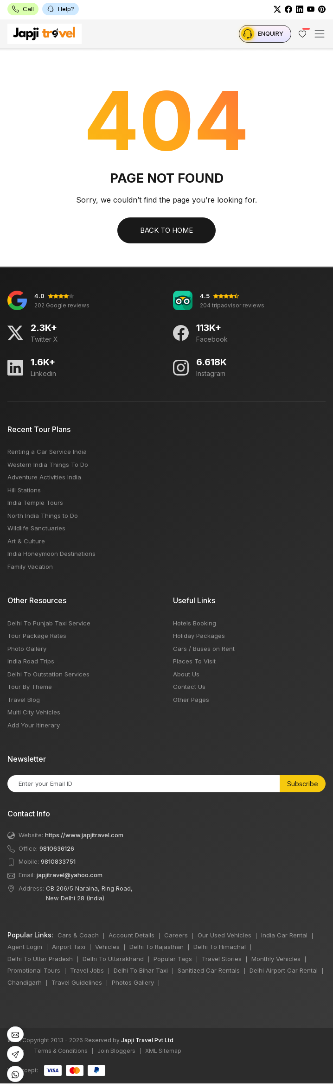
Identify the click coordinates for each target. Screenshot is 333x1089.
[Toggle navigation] (320, 33)
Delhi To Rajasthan (156, 946)
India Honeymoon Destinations (51, 553)
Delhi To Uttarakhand (113, 958)
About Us (186, 674)
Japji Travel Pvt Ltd (147, 1040)
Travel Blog (23, 699)
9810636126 (56, 848)
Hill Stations (24, 490)
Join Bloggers (116, 1050)
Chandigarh (24, 982)
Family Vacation (30, 566)
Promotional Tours (33, 970)
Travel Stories (222, 958)
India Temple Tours (35, 502)
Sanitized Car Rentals (209, 970)
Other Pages (191, 699)
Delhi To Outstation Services (48, 674)
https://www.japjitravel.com (84, 835)
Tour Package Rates (36, 635)
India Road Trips (30, 661)
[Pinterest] (322, 9)
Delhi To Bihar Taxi (141, 970)
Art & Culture (26, 541)
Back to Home (166, 230)
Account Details (131, 935)
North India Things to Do (42, 515)
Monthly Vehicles (276, 958)
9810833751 (58, 861)
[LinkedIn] (299, 9)
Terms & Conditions (61, 1050)
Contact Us (189, 686)
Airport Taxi (68, 946)
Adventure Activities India (44, 477)
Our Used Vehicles (224, 935)
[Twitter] (277, 9)
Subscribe (302, 784)
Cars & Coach (78, 935)
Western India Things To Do (47, 464)
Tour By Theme (29, 686)
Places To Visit (194, 661)
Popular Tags (173, 958)
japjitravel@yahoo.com (69, 875)
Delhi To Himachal (219, 946)
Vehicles (107, 946)
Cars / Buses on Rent (204, 648)
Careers (176, 935)
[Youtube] (310, 9)
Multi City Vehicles (33, 712)
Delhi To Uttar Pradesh (40, 958)
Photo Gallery (26, 648)
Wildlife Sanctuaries (36, 528)
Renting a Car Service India (47, 451)
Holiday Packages (199, 635)
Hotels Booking (194, 623)
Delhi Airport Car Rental (284, 970)
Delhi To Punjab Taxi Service (48, 623)
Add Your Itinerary (33, 725)
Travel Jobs (87, 970)
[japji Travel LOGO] (44, 33)
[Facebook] (288, 9)
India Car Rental (284, 935)
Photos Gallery (133, 982)
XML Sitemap (163, 1050)
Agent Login (24, 946)
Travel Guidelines (76, 982)
